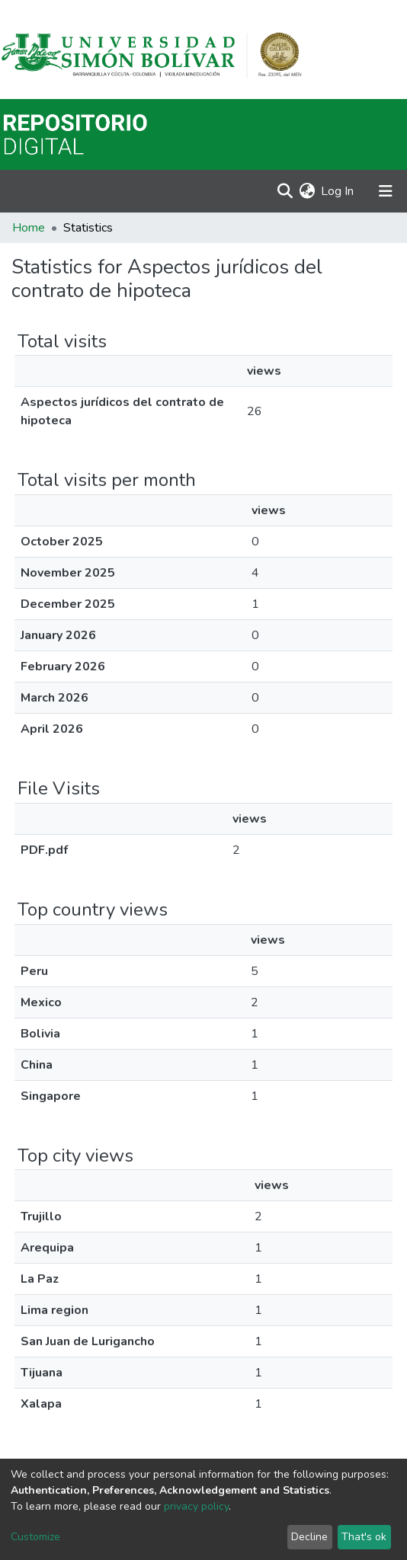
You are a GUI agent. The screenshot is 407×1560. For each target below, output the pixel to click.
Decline (309, 1537)
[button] (306, 191)
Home (28, 227)
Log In (338, 191)
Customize (35, 1537)
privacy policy (196, 1506)
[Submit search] (284, 191)
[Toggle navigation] (385, 191)
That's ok (363, 1537)
